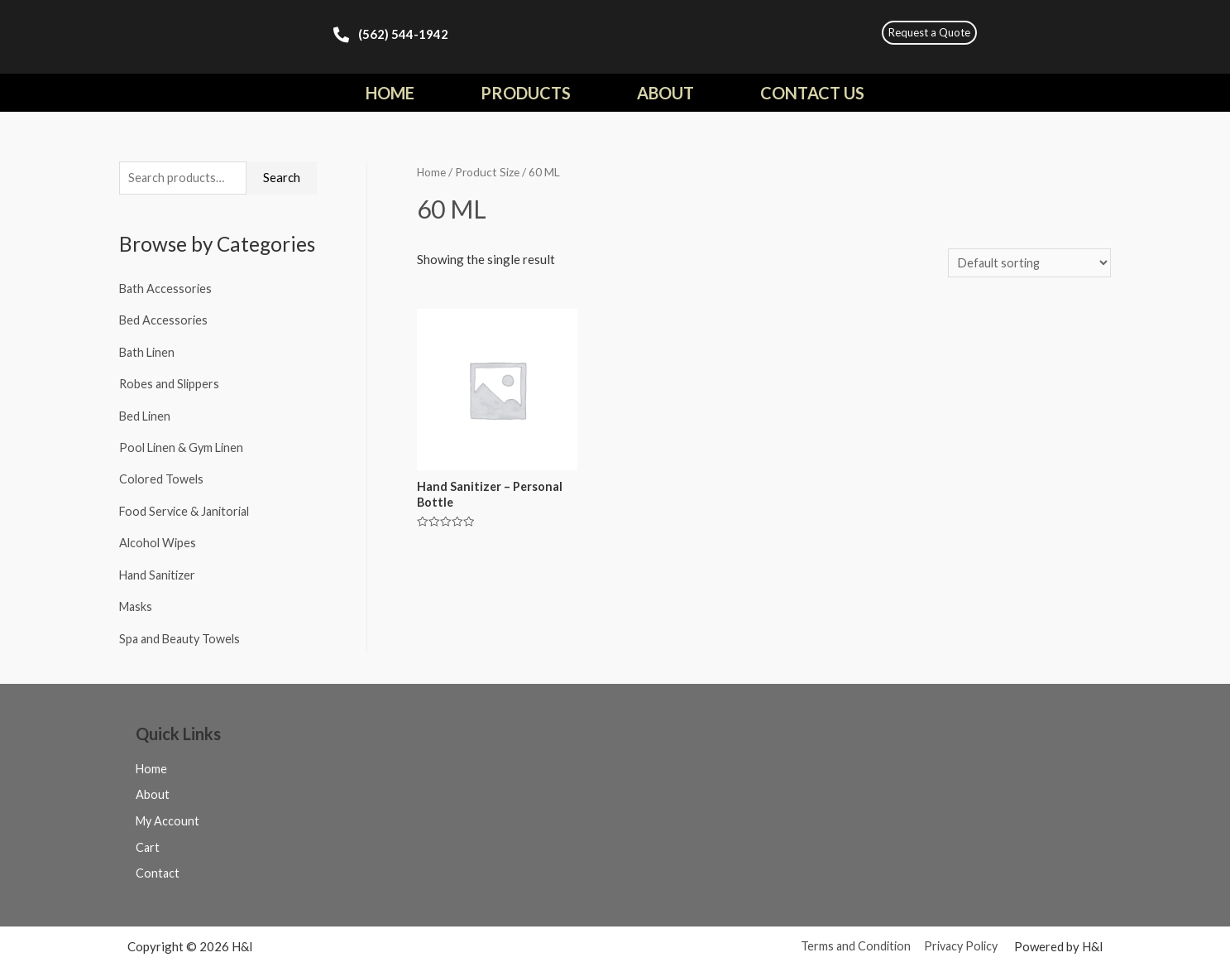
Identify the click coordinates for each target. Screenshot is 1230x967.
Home (390, 93)
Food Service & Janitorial (187, 508)
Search (281, 178)
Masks (137, 601)
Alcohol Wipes (159, 539)
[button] (929, 33)
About (665, 93)
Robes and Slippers (171, 383)
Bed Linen (146, 414)
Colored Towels (162, 476)
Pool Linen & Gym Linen (183, 445)
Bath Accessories (166, 289)
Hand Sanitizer (159, 570)
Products (526, 93)
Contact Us (812, 93)
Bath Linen (148, 351)
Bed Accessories (164, 320)
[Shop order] (1027, 263)
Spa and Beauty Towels (182, 633)
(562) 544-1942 (403, 33)
